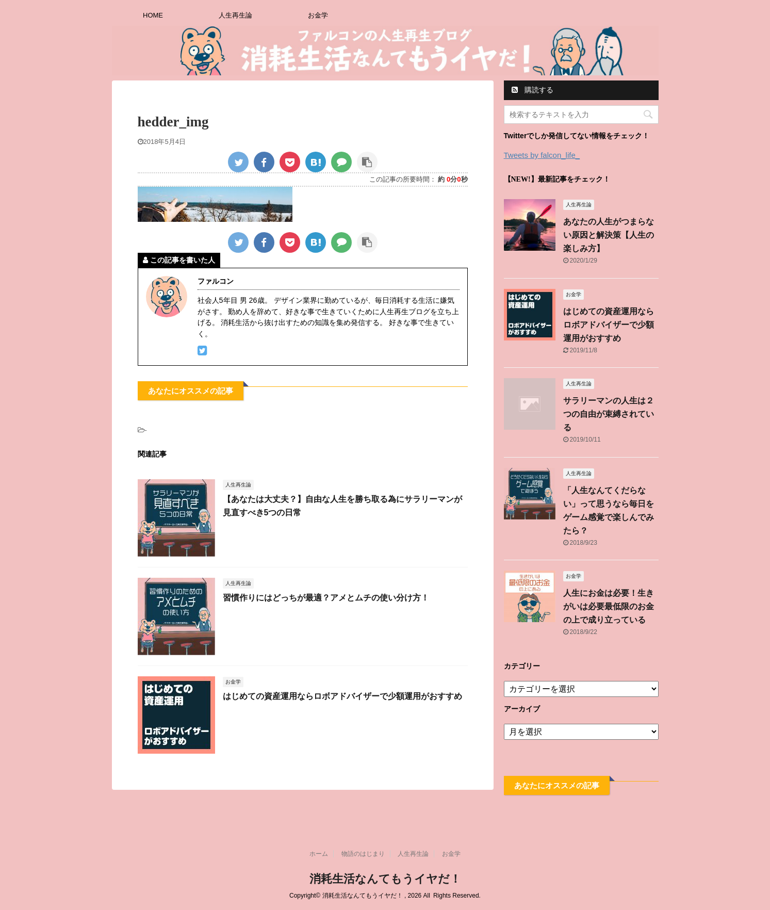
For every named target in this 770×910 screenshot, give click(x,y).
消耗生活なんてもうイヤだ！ (385, 878)
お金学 (318, 15)
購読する (533, 90)
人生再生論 (235, 15)
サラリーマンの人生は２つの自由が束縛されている (608, 414)
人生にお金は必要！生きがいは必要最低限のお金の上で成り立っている (608, 606)
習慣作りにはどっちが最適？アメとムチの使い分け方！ (326, 597)
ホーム (318, 853)
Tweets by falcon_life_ (542, 155)
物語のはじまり (363, 853)
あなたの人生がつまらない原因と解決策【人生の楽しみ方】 (608, 235)
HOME (153, 15)
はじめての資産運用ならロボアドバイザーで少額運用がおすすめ (342, 696)
